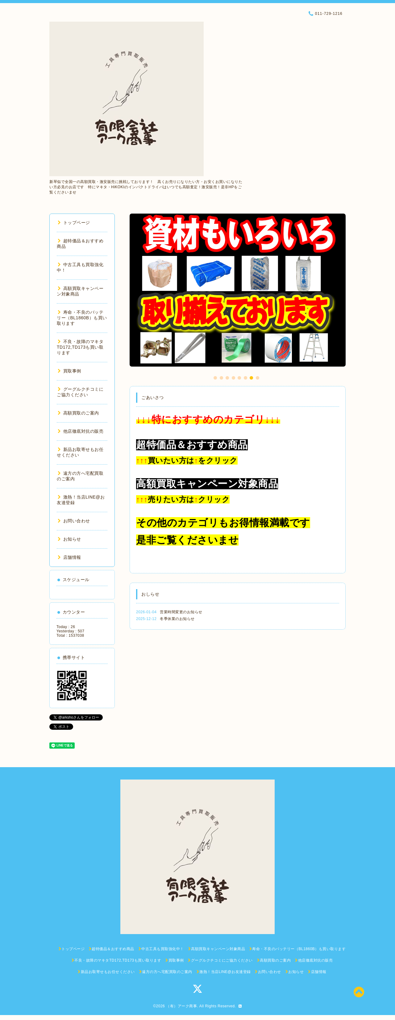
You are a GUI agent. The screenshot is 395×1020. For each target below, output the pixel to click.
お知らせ (69, 539)
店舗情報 (69, 557)
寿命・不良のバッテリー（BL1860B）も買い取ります (82, 318)
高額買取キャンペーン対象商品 (207, 483)
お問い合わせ (74, 520)
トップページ (74, 222)
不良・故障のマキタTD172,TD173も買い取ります (80, 347)
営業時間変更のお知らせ (181, 612)
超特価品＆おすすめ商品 (192, 444)
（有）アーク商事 (181, 1006)
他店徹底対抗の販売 (80, 431)
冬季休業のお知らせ (177, 619)
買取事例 (69, 370)
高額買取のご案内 (78, 412)
